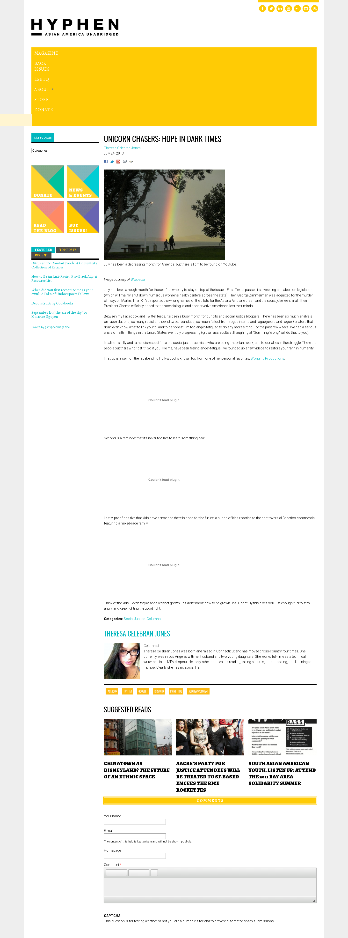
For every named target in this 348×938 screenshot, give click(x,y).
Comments (210, 734)
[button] (109, 806)
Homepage (112, 784)
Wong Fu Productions (267, 292)
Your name (112, 749)
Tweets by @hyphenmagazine (50, 260)
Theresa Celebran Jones (137, 567)
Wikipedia (138, 213)
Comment (113, 798)
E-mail (108, 764)
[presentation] (140, 866)
